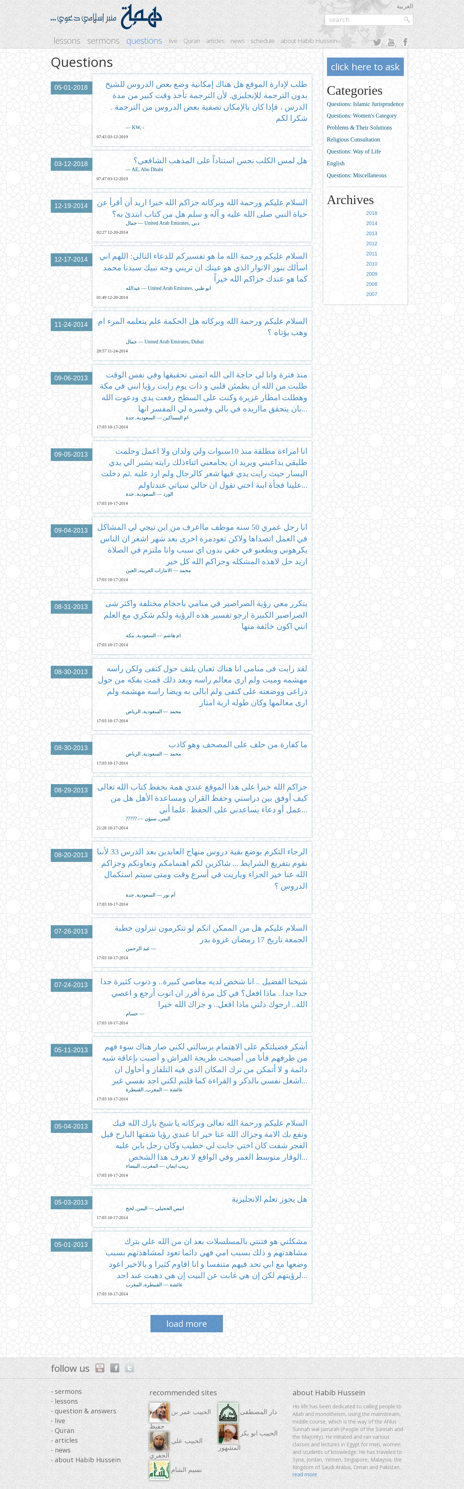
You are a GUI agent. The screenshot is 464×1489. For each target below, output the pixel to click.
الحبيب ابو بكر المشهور (248, 1437)
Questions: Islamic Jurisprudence (365, 104)
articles (215, 41)
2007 (371, 294)
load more (186, 1323)
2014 (371, 223)
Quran (191, 41)
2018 (371, 213)
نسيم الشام (175, 1470)
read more (305, 1474)
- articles (64, 1440)
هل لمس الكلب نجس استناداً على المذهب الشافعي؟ (220, 160)
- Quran (62, 1430)
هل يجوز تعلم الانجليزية (270, 1199)
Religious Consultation (353, 139)
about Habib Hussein (309, 41)
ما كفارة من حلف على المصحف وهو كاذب (238, 744)
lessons (67, 40)
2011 (371, 254)
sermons (103, 40)
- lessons (64, 1401)
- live (58, 1420)
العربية (405, 6)
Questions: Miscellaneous (357, 175)
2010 (371, 264)
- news (61, 1450)
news (238, 41)
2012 (371, 243)
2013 (371, 233)
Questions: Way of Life (354, 151)
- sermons (66, 1391)
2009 (371, 274)
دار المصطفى (247, 1412)
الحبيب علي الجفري (176, 1445)
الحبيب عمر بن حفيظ (180, 1416)
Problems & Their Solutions (359, 127)
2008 (371, 284)
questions (144, 40)
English (336, 163)
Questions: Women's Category (362, 116)
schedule (262, 41)
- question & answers (83, 1410)
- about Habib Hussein (86, 1459)
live (173, 41)
